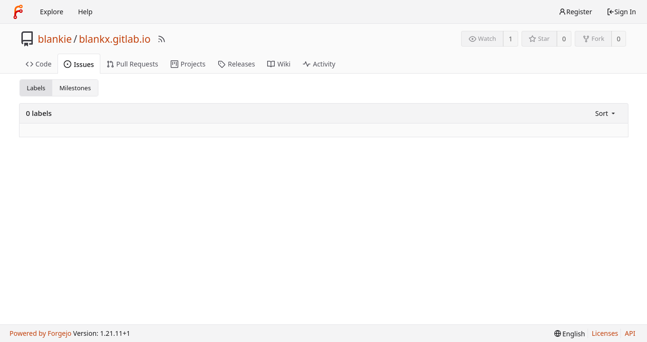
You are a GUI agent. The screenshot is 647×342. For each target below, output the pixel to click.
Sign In (621, 11)
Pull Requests (132, 63)
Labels (36, 88)
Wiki (278, 63)
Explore (51, 11)
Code (39, 63)
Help (85, 11)
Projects (188, 63)
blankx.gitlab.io (115, 39)
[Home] (18, 11)
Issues (79, 64)
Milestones (75, 88)
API (630, 333)
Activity (319, 63)
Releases (236, 63)
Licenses (605, 333)
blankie (55, 39)
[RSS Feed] (161, 39)
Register (575, 11)
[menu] (605, 113)
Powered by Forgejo (40, 333)
